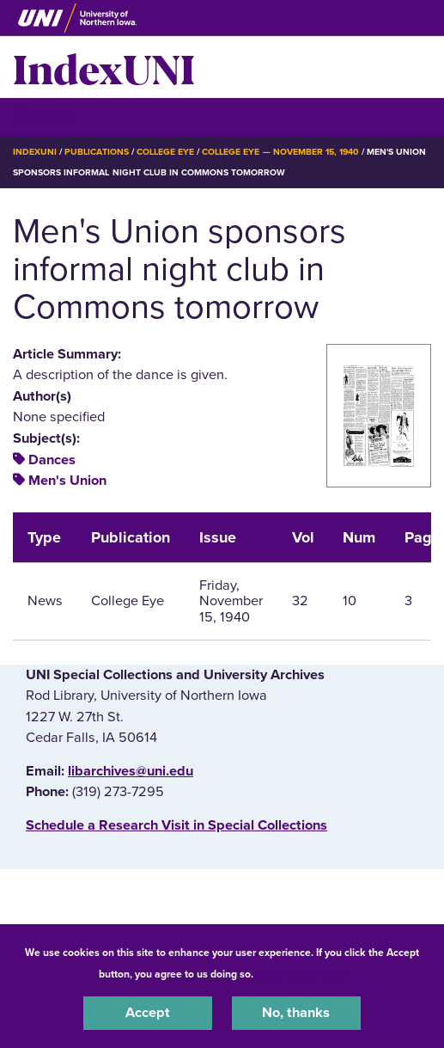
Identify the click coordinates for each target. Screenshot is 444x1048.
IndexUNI (104, 67)
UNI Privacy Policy (301, 974)
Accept (147, 1012)
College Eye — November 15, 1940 (280, 151)
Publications (96, 151)
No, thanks (296, 1012)
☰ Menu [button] (43, 116)
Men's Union (67, 480)
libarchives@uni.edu (130, 771)
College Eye (165, 151)
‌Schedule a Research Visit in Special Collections (176, 825)
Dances (52, 460)
